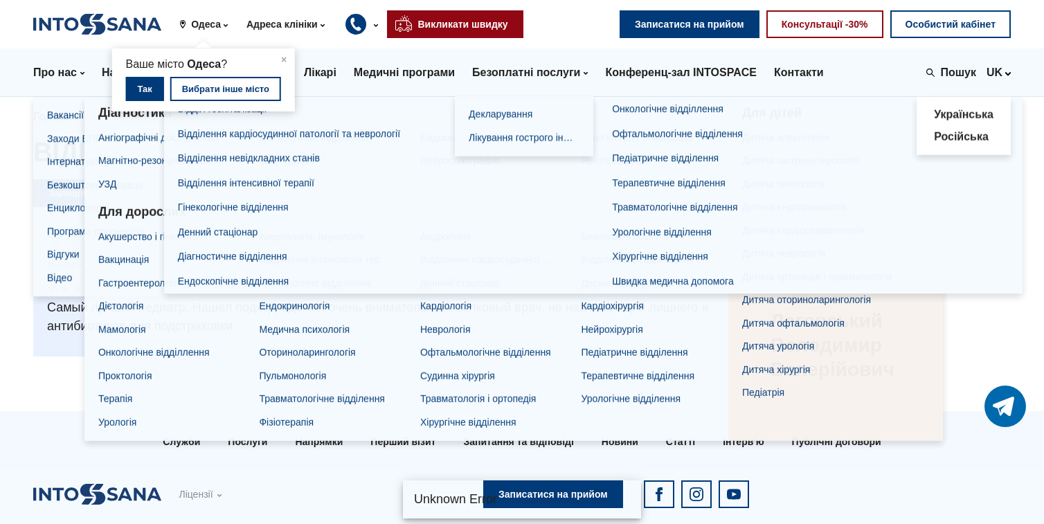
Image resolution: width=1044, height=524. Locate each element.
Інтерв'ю (743, 441)
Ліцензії (196, 494)
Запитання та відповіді (518, 441)
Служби (181, 441)
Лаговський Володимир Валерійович (255, 117)
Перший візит (402, 441)
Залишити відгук (88, 193)
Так (144, 89)
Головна (56, 117)
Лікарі (116, 117)
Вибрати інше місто (225, 89)
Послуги (247, 441)
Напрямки (319, 441)
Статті (680, 441)
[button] (209, 24)
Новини (620, 441)
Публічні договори (836, 441)
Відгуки (399, 117)
